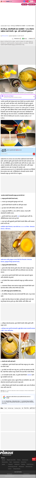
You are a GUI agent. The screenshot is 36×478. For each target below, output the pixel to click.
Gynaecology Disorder (12, 466)
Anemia (9, 468)
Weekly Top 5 (32, 4)
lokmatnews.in (26, 473)
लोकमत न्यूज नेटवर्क (5, 35)
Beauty (3, 459)
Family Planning (30, 464)
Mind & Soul (25, 459)
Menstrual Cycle (29, 466)
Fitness (19, 459)
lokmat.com (9, 473)
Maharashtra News (16, 401)
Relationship (5, 462)
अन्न (18, 216)
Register (33, 154)
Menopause (21, 466)
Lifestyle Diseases (16, 468)
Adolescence (16, 464)
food (6, 408)
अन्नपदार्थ (29, 375)
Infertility (23, 464)
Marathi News (9, 401)
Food (9, 25)
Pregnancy (10, 464)
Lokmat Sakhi (4, 25)
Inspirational (16, 462)
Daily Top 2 (24, 4)
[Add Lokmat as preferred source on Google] (18, 39)
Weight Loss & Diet (11, 459)
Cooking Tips (17, 408)
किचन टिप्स (26, 408)
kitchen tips (10, 408)
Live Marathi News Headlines (27, 401)
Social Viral (23, 462)
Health (3, 464)
